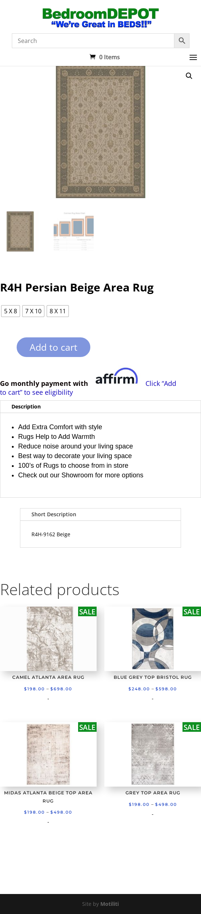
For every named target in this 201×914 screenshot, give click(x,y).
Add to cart (53, 347)
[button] (189, 76)
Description (26, 406)
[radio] (10, 311)
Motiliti (109, 903)
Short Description (53, 514)
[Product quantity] (4, 350)
